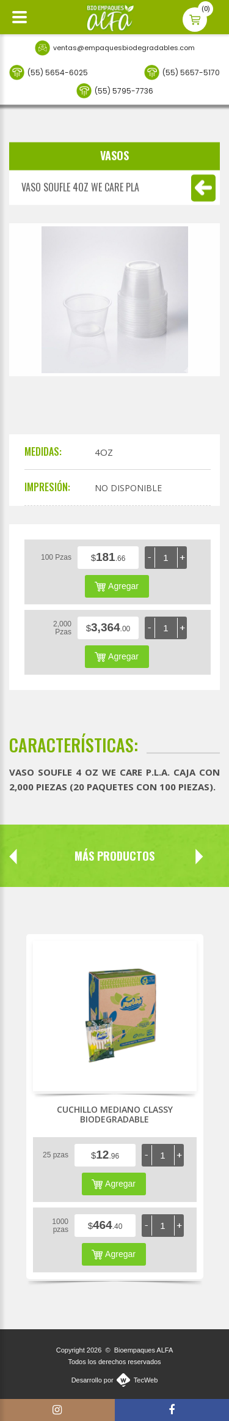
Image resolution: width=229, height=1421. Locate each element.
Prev (13, 856)
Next (179, 856)
